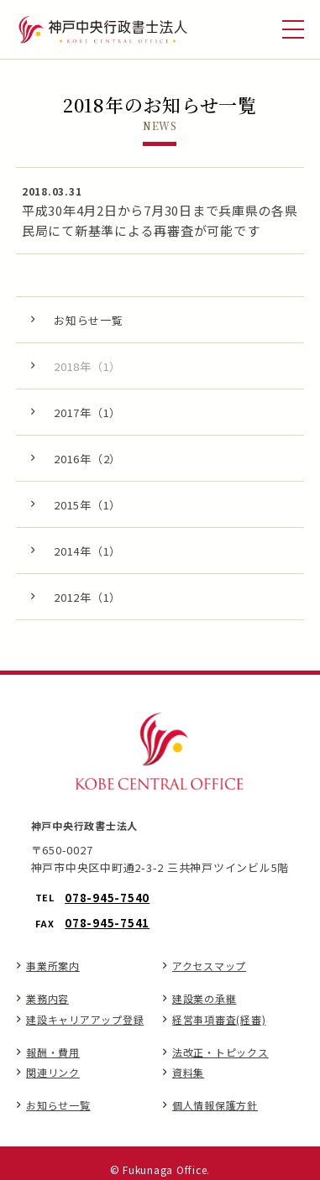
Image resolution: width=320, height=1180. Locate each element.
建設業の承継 (204, 998)
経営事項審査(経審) (219, 1019)
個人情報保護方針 (215, 1105)
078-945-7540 (107, 898)
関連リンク (53, 1072)
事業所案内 (53, 965)
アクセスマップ (209, 965)
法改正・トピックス (220, 1052)
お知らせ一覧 (58, 1105)
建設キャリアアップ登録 (85, 1019)
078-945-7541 (107, 923)
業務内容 (47, 998)
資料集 (188, 1072)
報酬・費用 (53, 1052)
